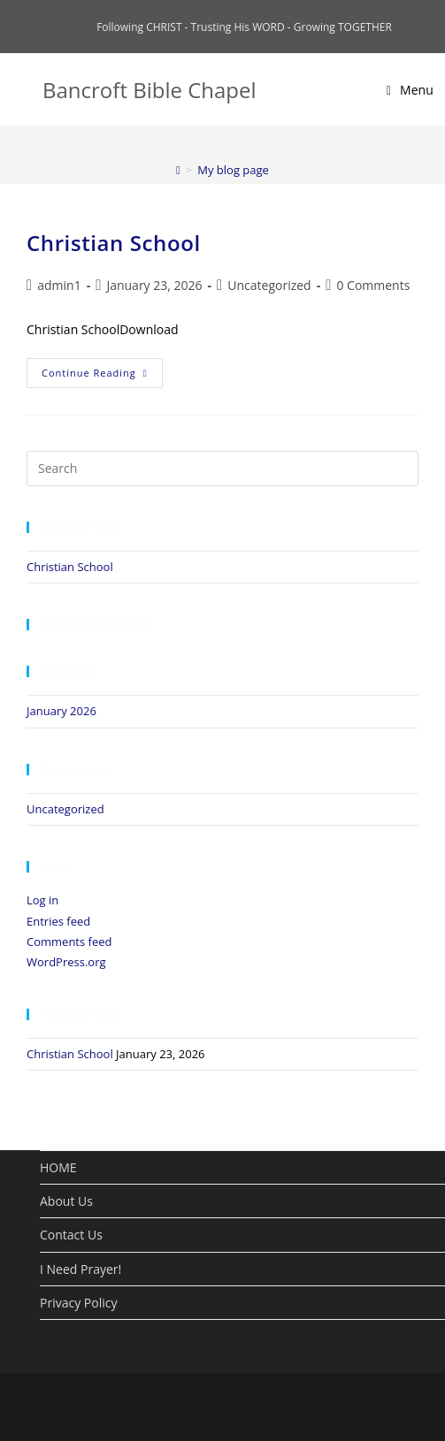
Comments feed (69, 941)
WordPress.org (66, 962)
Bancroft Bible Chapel (149, 89)
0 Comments (373, 285)
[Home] (178, 170)
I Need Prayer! (80, 1269)
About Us (66, 1201)
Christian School (114, 242)
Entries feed (58, 921)
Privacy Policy (78, 1302)
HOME (58, 1167)
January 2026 (61, 711)
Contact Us (71, 1234)
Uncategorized (269, 285)
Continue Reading (95, 372)
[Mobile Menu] (410, 89)
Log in (42, 900)
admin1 (59, 285)
